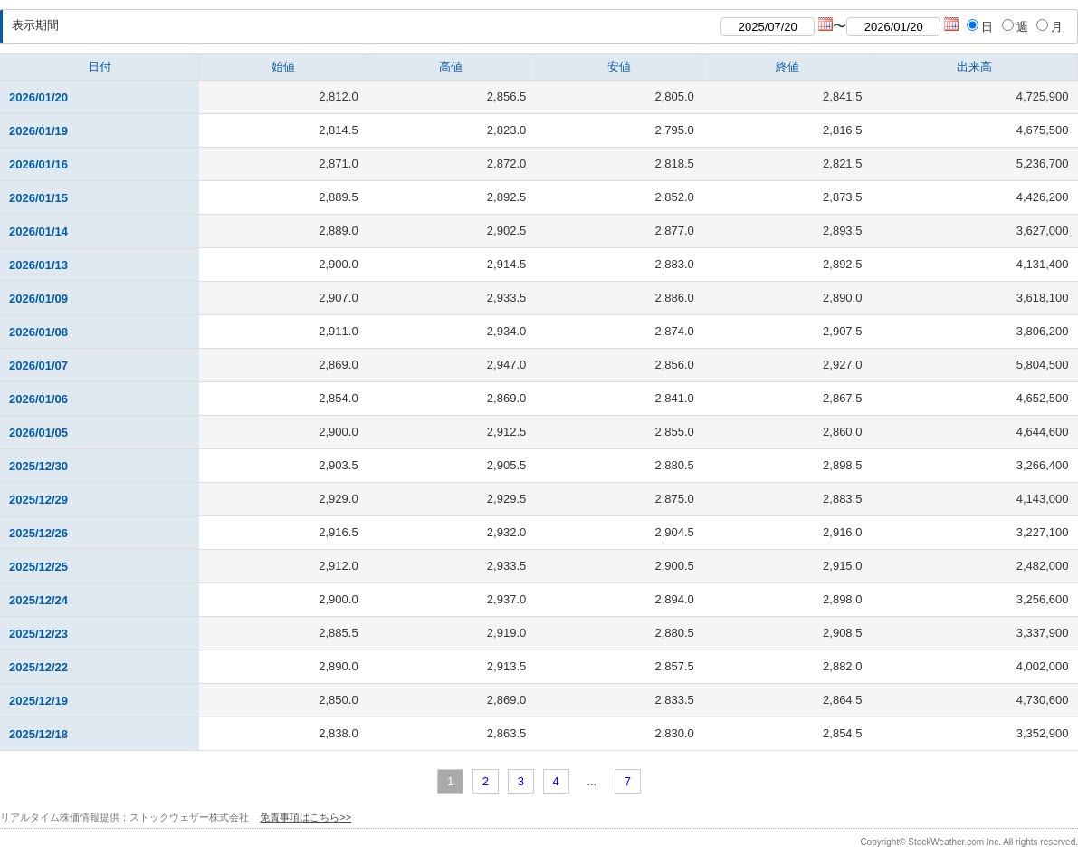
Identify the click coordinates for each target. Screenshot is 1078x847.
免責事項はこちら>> (305, 817)
